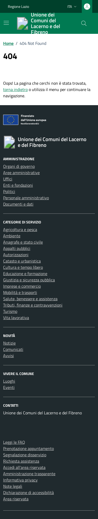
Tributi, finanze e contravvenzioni (32, 305)
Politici (9, 191)
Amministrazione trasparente (29, 473)
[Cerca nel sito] (84, 23)
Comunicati (13, 349)
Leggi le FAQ (14, 442)
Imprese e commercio (22, 286)
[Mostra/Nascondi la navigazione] (6, 23)
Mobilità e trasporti (20, 292)
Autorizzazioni (15, 255)
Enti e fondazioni (18, 185)
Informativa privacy (20, 480)
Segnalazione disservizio (24, 455)
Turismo (10, 311)
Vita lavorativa (16, 317)
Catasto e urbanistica (22, 261)
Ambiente (11, 236)
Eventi (9, 387)
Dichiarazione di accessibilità (28, 492)
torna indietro (15, 89)
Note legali (12, 486)
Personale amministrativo (26, 198)
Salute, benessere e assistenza (30, 299)
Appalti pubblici (16, 248)
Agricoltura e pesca (20, 229)
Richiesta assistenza (21, 461)
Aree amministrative (21, 172)
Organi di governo (19, 166)
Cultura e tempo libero (23, 267)
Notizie (9, 343)
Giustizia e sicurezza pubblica (29, 280)
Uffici (7, 179)
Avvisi (8, 355)
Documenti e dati (18, 204)
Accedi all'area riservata (24, 467)
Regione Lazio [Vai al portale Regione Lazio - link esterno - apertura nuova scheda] (18, 6)
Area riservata (15, 499)
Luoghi (9, 381)
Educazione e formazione (25, 273)
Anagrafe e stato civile (23, 242)
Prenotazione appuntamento (28, 448)
